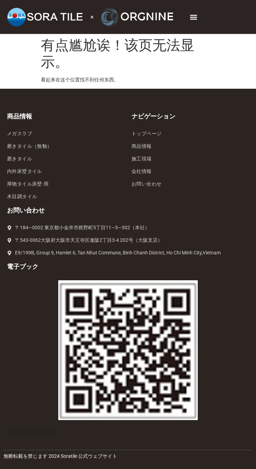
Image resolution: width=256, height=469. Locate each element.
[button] (193, 17)
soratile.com (31, 431)
